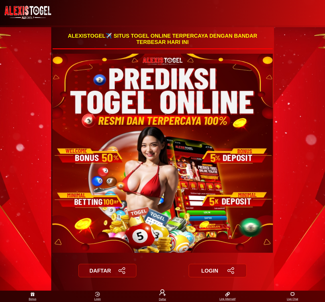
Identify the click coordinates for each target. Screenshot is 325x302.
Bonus (32, 296)
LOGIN (217, 270)
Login (97, 296)
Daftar (162, 296)
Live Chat (292, 296)
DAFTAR (107, 270)
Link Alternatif (227, 296)
